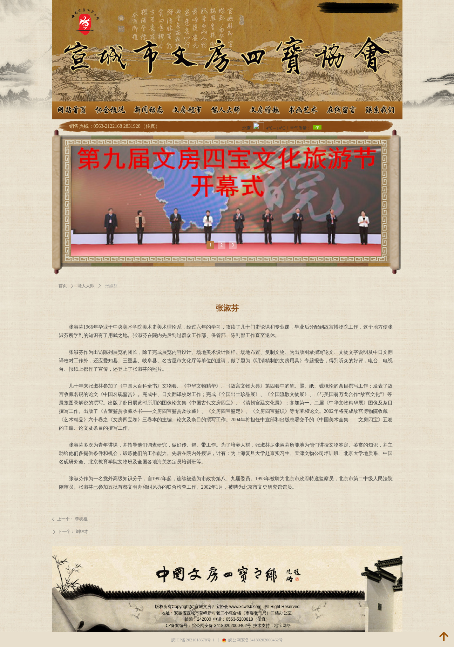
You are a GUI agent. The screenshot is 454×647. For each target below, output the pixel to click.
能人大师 (85, 285)
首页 (63, 285)
